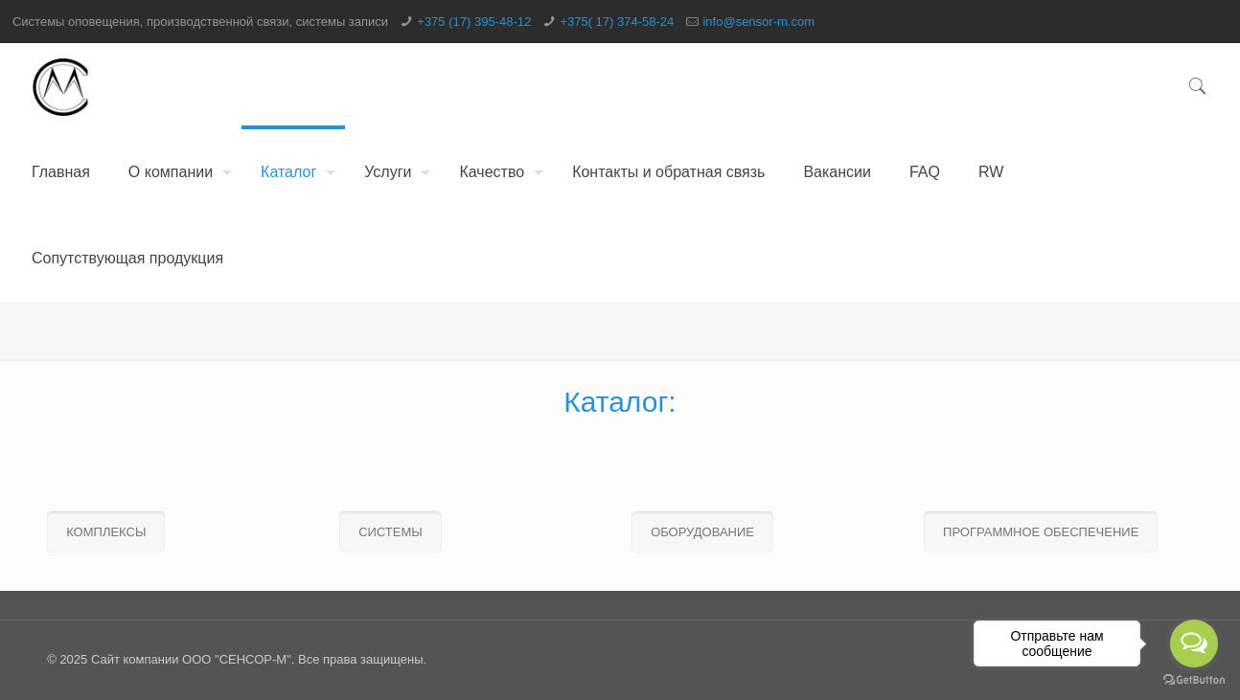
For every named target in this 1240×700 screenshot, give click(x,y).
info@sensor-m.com (758, 21)
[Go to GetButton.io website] (1194, 680)
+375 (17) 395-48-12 (474, 21)
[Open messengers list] (1194, 643)
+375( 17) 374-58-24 (617, 21)
